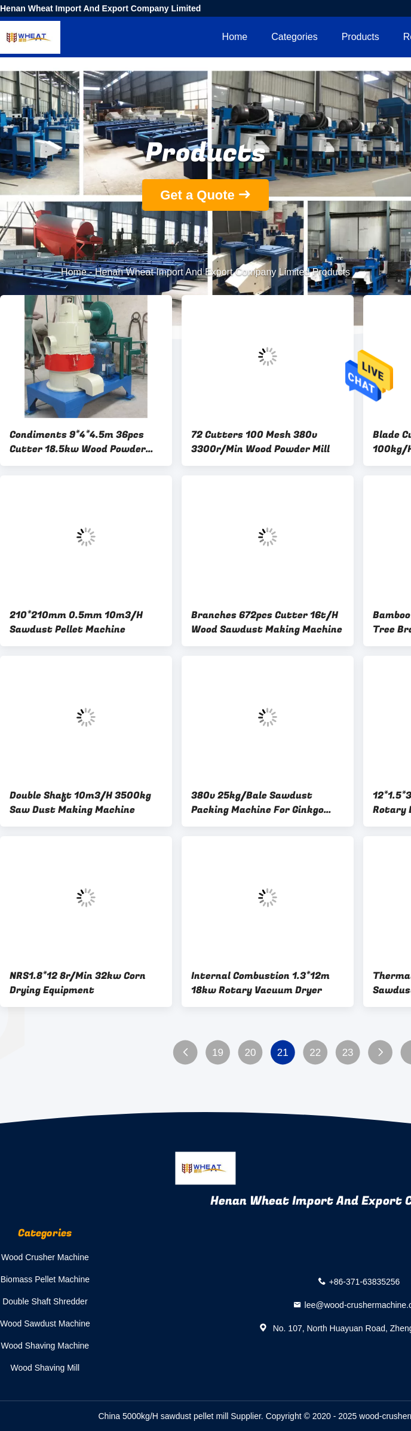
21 (283, 1052)
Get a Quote (197, 195)
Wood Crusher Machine (45, 1257)
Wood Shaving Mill (45, 1367)
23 (348, 1052)
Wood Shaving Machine (45, 1345)
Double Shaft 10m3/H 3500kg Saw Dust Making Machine (80, 802)
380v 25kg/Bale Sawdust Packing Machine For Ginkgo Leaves (257, 802)
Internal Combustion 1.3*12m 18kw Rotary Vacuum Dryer (260, 983)
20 (250, 1052)
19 (217, 1052)
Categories (294, 37)
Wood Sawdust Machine (45, 1323)
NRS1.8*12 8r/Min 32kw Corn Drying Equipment (78, 983)
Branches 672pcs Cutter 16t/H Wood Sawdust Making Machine (266, 622)
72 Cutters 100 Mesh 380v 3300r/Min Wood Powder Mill (260, 442)
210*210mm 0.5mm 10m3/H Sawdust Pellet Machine (76, 622)
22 (315, 1052)
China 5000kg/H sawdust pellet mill (164, 1416)
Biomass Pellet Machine (45, 1279)
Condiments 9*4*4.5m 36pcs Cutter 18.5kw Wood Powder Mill (78, 442)
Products (360, 37)
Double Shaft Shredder (44, 1301)
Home (235, 37)
